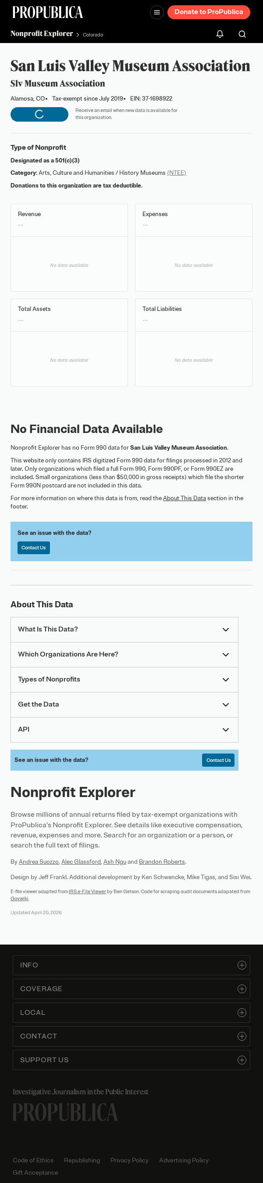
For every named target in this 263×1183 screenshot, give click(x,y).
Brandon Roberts (162, 862)
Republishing (82, 1160)
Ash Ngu (114, 862)
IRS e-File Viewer (87, 891)
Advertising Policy (184, 1160)
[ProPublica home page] (65, 1112)
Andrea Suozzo (39, 862)
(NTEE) (176, 173)
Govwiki (19, 898)
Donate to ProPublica (208, 11)
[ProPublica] (48, 12)
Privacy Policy (129, 1160)
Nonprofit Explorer (42, 33)
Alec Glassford (81, 862)
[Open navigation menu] (157, 12)
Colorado (93, 35)
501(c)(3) (67, 160)
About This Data (184, 498)
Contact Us (33, 548)
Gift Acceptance (35, 1172)
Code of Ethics (33, 1160)
